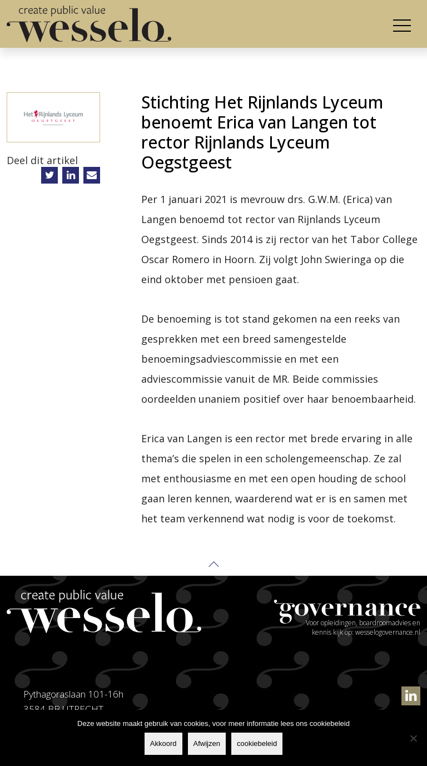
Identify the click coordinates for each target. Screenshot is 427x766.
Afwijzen (206, 743)
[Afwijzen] (413, 738)
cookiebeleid (257, 743)
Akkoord (163, 743)
